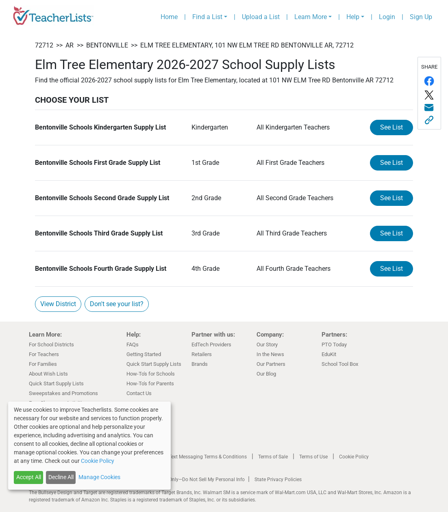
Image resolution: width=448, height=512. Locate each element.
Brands (199, 364)
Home (169, 17)
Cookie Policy (354, 457)
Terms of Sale (273, 457)
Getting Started (143, 354)
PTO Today (334, 344)
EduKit (329, 354)
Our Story (267, 344)
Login (387, 17)
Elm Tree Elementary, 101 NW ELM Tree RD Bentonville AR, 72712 (247, 45)
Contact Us (139, 393)
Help (352, 17)
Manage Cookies (99, 477)
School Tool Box (340, 364)
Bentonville (107, 45)
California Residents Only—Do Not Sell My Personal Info (184, 479)
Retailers (201, 354)
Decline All (61, 477)
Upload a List (261, 17)
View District (58, 304)
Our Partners (271, 364)
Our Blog (266, 374)
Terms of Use (313, 457)
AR (69, 45)
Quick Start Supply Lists (56, 383)
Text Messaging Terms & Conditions (208, 457)
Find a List (207, 17)
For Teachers (44, 354)
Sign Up (421, 17)
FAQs (132, 344)
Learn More (310, 17)
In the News (270, 354)
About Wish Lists (48, 374)
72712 (44, 45)
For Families (43, 364)
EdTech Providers (211, 344)
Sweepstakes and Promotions (63, 393)
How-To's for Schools (150, 374)
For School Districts (51, 344)
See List (391, 127)
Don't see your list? (117, 304)
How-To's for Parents (150, 383)
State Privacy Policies (278, 479)
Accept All (28, 477)
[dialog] (89, 446)
